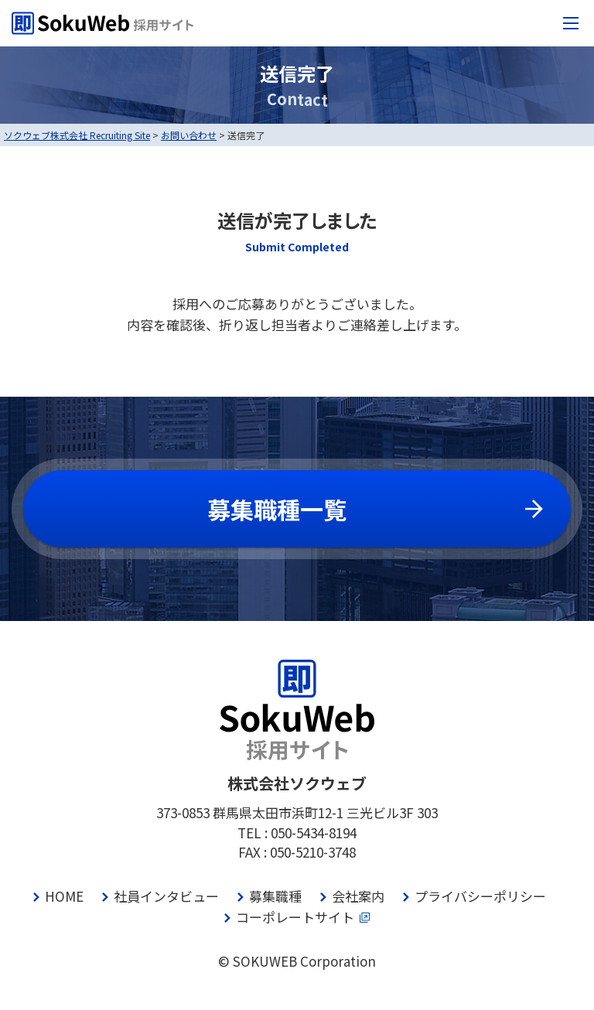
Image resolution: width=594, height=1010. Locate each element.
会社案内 (358, 896)
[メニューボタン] (571, 23)
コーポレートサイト (295, 916)
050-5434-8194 (314, 832)
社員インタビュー (166, 896)
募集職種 (275, 896)
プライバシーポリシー (480, 896)
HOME (64, 896)
